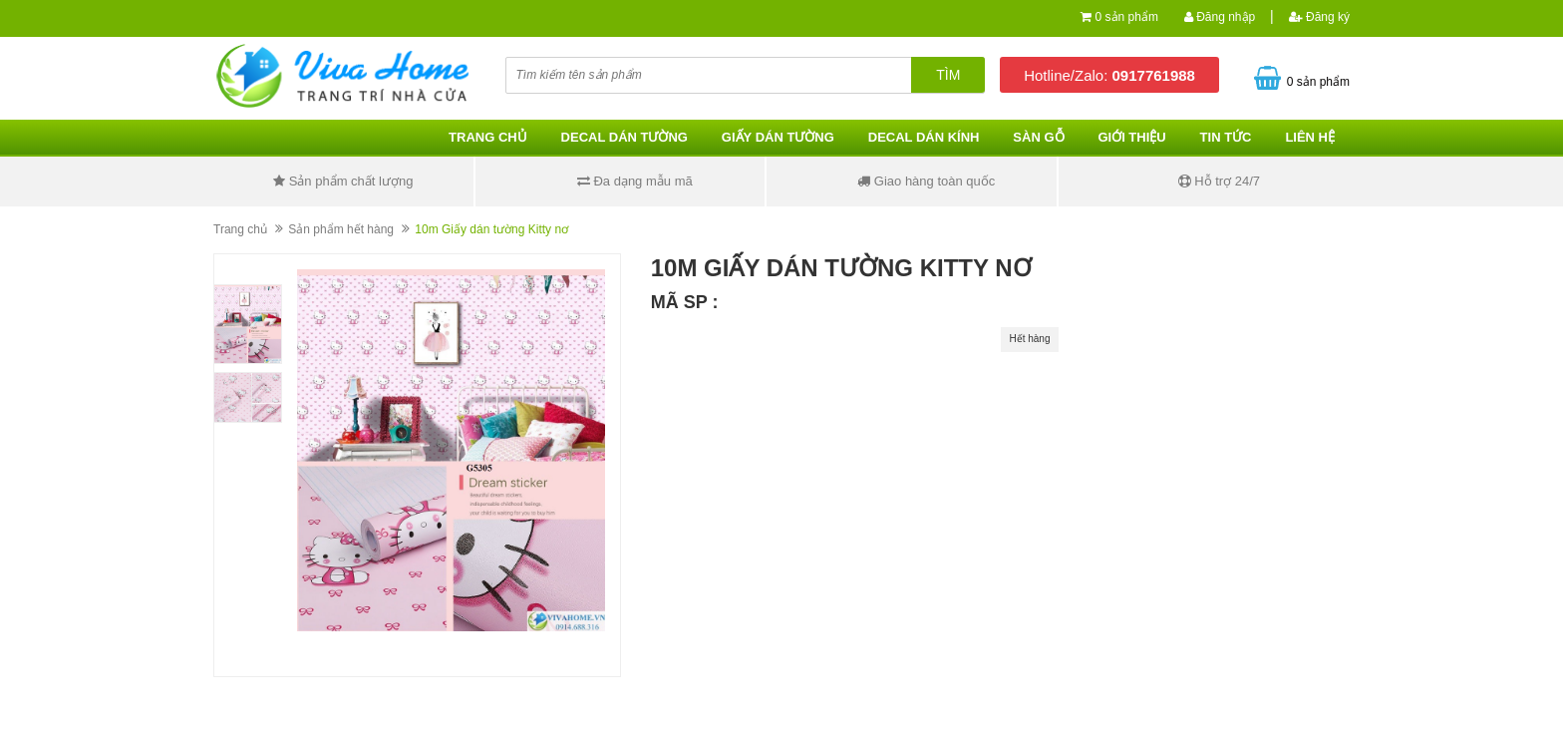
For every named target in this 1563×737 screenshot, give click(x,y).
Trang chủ (488, 137)
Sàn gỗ (1038, 137)
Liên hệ (1310, 137)
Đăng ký (1319, 17)
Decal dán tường (624, 137)
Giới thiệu (1131, 137)
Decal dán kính (924, 137)
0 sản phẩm (1126, 17)
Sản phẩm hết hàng (341, 229)
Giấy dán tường (778, 137)
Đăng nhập (1219, 17)
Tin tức (1226, 137)
